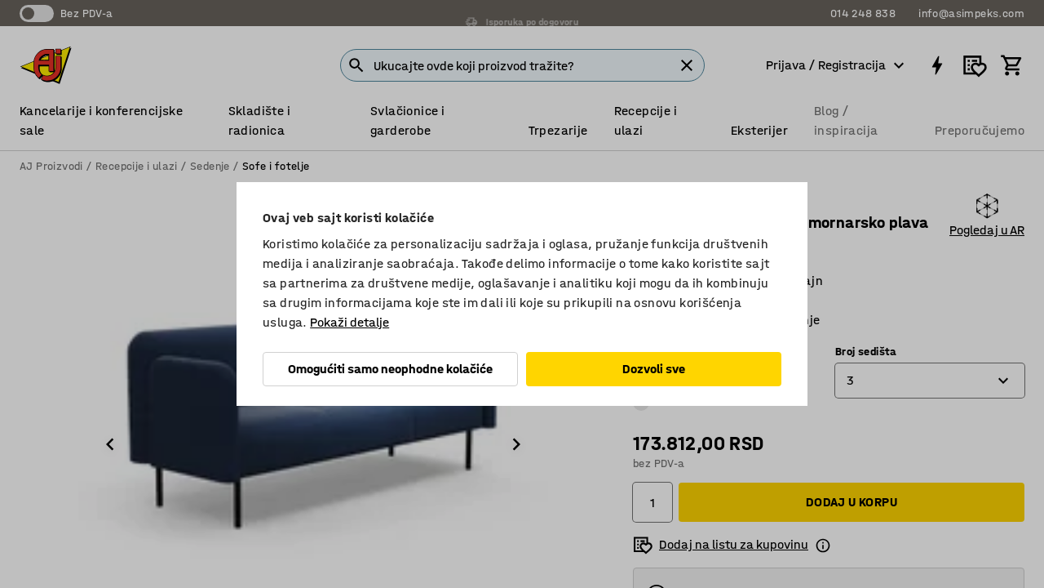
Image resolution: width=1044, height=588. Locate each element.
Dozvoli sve (653, 368)
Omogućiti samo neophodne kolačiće (390, 368)
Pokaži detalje (349, 322)
